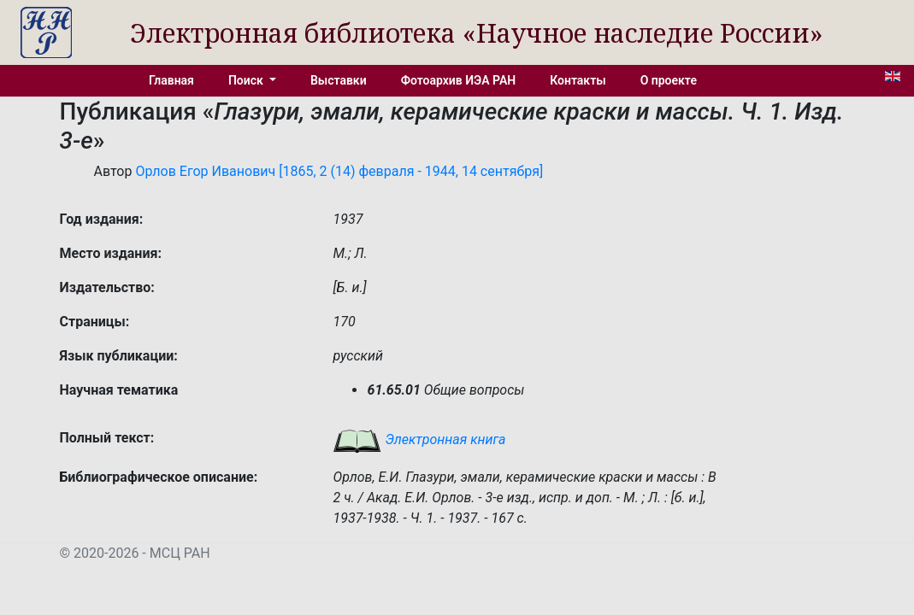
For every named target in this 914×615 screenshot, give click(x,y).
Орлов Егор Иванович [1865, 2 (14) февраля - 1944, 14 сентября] (339, 171)
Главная (171, 80)
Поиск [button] (247, 80)
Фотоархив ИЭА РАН (458, 80)
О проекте (668, 80)
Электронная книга (419, 439)
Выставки (338, 80)
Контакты (577, 80)
